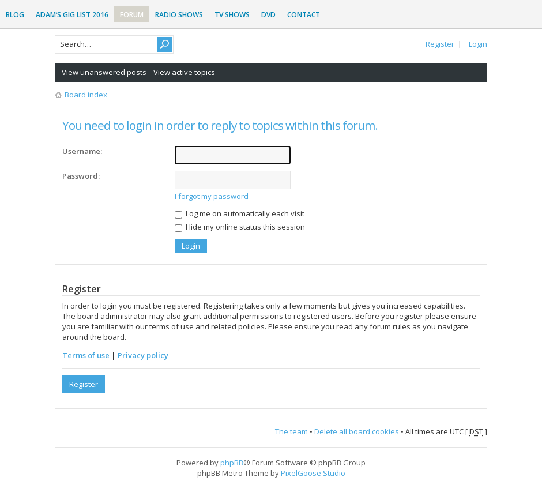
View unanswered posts (104, 72)
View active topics (184, 72)
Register (440, 44)
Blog (15, 15)
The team (291, 431)
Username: (82, 151)
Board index (86, 94)
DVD (268, 15)
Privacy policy (143, 355)
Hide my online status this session (240, 226)
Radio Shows (179, 15)
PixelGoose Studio (313, 473)
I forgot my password (212, 196)
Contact (303, 15)
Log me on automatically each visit (239, 213)
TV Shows (232, 15)
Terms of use (86, 355)
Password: (81, 176)
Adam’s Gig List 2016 (72, 15)
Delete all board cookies (356, 431)
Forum (132, 15)
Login (478, 44)
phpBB (231, 462)
